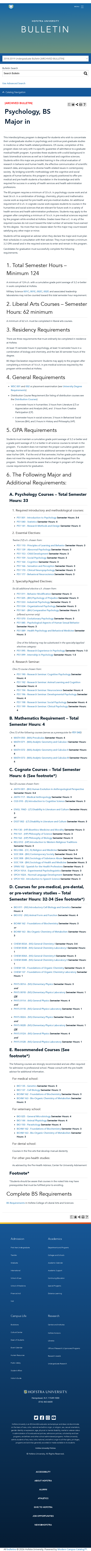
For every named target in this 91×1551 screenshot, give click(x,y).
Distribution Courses (26, 399)
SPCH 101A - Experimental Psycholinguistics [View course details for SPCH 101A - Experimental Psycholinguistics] (37, 870)
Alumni (43, 1489)
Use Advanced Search (13, 83)
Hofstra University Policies (45, 1448)
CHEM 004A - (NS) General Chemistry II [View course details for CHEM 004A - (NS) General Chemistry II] (34, 956)
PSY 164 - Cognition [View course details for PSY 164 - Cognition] (27, 562)
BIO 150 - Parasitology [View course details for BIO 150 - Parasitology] (28, 1124)
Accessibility (43, 1472)
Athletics (43, 1498)
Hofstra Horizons (54, 1333)
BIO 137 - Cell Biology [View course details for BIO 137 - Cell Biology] (28, 1090)
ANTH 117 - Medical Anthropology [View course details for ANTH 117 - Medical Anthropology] (32, 797)
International (15, 1270)
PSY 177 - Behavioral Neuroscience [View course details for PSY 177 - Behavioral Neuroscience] (35, 574)
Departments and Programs (58, 1247)
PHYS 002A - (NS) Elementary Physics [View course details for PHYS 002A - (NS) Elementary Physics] (33, 1017)
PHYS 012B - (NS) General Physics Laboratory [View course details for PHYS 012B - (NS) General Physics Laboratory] (37, 1041)
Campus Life (18, 1316)
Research (54, 1316)
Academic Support (55, 1270)
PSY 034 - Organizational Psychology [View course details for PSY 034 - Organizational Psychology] (36, 606)
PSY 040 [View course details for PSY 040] (76, 732)
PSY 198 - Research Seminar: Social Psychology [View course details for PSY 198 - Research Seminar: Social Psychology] (41, 702)
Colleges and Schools (56, 1255)
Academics (55, 1239)
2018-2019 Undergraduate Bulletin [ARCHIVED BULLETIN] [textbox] (34, 58)
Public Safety (16, 1363)
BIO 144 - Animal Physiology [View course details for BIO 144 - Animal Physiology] (32, 1120)
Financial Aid (16, 1293)
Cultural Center (16, 1332)
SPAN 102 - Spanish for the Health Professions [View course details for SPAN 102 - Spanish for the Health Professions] (38, 866)
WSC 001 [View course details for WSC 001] (16, 386)
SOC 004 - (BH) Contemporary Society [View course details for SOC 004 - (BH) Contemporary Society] (34, 854)
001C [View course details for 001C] (26, 291)
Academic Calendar (55, 1263)
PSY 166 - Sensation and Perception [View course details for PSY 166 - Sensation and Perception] (36, 566)
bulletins (11, 1549)
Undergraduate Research (57, 1363)
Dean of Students (17, 1340)
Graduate (14, 1263)
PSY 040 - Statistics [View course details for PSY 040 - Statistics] (27, 521)
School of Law (16, 1278)
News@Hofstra (43, 1524)
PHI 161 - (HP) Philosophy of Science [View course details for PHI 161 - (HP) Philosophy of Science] (33, 834)
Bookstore (14, 1325)
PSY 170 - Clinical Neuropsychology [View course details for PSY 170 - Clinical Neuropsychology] (36, 570)
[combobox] (45, 59)
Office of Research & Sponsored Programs (64, 1348)
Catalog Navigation (16, 92)
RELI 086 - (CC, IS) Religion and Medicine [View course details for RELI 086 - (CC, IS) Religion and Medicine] (35, 850)
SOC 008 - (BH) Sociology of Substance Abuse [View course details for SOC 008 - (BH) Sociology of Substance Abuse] (38, 858)
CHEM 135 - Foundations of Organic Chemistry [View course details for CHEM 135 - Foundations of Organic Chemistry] (39, 968)
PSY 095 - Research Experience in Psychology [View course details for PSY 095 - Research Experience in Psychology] (41, 650)
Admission (17, 1239)
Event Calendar (16, 1347)
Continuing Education (56, 1278)
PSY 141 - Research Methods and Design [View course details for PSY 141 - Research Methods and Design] (38, 526)
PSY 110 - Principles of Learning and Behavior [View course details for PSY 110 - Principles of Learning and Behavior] (41, 545)
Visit (12, 1301)
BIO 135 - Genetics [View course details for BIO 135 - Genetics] (27, 1086)
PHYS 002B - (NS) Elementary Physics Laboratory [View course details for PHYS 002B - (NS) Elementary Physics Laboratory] (39, 1025)
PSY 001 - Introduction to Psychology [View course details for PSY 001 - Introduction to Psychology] (36, 517)
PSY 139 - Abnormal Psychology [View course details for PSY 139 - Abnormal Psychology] (34, 549)
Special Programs (54, 1286)
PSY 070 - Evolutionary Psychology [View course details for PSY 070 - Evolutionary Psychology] (35, 618)
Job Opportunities (43, 1516)
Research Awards (54, 1356)
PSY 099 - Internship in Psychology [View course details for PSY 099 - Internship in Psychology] (35, 654)
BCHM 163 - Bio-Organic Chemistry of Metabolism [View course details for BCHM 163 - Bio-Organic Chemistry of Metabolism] (41, 931)
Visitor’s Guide (16, 1378)
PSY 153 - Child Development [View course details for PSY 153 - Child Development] (32, 553)
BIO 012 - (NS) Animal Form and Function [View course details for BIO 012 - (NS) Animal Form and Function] (35, 915)
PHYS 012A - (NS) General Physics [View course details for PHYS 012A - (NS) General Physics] (31, 1033)
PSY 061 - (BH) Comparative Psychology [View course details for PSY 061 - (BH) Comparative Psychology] (38, 610)
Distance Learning (55, 1293)
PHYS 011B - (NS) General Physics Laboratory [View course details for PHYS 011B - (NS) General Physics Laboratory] (37, 1009)
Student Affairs (16, 1370)
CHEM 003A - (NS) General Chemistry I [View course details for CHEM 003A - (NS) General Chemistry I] (34, 943)
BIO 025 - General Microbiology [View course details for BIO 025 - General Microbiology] (34, 1116)
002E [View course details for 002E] (46, 291)
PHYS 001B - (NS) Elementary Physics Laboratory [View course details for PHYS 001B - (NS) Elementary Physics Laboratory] (39, 992)
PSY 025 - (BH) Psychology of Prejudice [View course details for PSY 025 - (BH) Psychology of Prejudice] (37, 598)
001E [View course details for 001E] (33, 291)
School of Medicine (18, 1286)
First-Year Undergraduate (20, 1247)
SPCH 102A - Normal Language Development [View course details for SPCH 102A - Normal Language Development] (38, 874)
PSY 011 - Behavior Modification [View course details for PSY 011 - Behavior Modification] (34, 594)
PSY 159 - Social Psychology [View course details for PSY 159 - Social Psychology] (31, 557)
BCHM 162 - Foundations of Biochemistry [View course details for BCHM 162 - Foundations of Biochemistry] (36, 923)
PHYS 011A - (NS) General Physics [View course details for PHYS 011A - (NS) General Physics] (31, 1000)
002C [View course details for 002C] (39, 291)
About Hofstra (43, 1480)
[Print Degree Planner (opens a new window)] (69, 104)
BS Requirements (15, 1203)
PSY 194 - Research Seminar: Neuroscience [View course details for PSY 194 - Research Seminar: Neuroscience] (39, 690)
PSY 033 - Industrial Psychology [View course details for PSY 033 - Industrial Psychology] (33, 602)
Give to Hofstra (43, 1507)
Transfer (14, 1255)
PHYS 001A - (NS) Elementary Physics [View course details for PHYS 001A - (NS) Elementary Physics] (33, 984)
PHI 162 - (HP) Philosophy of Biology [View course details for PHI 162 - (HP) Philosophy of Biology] (33, 838)
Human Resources (18, 1355)
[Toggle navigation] (79, 6)
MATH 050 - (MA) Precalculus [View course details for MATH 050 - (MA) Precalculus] (29, 737)
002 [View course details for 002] (28, 386)
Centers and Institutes (56, 1325)
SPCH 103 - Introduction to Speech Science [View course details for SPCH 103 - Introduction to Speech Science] (37, 879)
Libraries (51, 1341)
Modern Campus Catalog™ (72, 1549)
